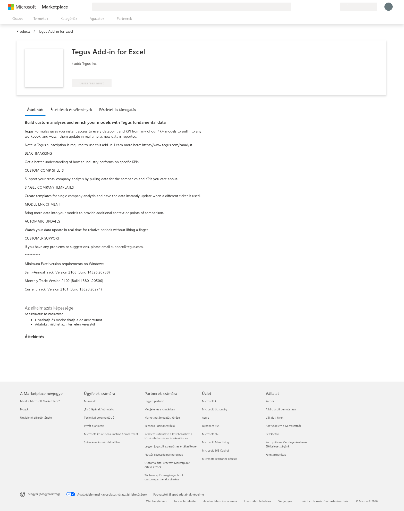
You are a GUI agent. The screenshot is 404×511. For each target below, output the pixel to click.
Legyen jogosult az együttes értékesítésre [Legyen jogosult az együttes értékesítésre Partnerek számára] (171, 446)
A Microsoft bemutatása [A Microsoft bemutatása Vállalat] (281, 409)
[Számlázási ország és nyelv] (358, 7)
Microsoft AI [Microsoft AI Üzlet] (209, 401)
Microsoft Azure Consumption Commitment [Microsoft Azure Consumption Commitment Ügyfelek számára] (111, 434)
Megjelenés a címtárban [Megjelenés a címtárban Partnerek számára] (160, 409)
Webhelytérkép (156, 501)
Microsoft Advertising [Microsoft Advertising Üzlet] (215, 442)
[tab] (36, 109)
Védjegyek (285, 501)
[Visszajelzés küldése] (317, 6)
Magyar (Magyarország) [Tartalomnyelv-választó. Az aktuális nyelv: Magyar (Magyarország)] (44, 494)
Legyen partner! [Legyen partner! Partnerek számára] (154, 401)
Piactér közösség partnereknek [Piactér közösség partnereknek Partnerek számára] (164, 454)
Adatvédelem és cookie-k (220, 501)
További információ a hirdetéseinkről (324, 501)
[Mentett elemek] (330, 6)
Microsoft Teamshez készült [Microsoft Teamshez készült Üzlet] (219, 459)
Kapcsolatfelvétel (184, 501)
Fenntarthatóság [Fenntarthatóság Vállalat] (276, 454)
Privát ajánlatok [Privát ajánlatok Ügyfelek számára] (94, 426)
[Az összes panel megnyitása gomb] (16, 18)
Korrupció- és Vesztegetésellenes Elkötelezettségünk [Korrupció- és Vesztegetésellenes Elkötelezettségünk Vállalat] (286, 444)
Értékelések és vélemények (71, 109)
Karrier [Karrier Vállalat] (270, 401)
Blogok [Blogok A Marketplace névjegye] (24, 409)
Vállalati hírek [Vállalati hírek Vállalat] (274, 417)
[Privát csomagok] (336, 6)
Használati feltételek (257, 501)
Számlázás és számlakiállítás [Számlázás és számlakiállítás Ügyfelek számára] (102, 442)
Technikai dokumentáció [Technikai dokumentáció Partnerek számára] (160, 426)
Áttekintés (35, 109)
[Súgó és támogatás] (324, 6)
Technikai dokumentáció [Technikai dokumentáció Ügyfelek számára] (99, 417)
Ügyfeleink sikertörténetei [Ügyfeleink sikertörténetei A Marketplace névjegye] (36, 417)
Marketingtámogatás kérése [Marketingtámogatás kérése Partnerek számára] (162, 417)
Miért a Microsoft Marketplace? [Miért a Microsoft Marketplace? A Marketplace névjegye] (40, 401)
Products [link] (23, 31)
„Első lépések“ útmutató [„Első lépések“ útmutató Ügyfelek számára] (99, 409)
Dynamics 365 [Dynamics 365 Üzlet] (211, 426)
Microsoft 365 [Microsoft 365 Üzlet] (210, 434)
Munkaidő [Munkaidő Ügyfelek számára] (90, 401)
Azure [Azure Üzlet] (205, 417)
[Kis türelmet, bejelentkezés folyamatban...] (388, 7)
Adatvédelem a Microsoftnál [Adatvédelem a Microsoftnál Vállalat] (283, 426)
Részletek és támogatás (117, 109)
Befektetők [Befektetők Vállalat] (272, 434)
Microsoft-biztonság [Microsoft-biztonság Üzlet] (214, 409)
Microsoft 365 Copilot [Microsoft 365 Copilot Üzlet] (215, 450)
